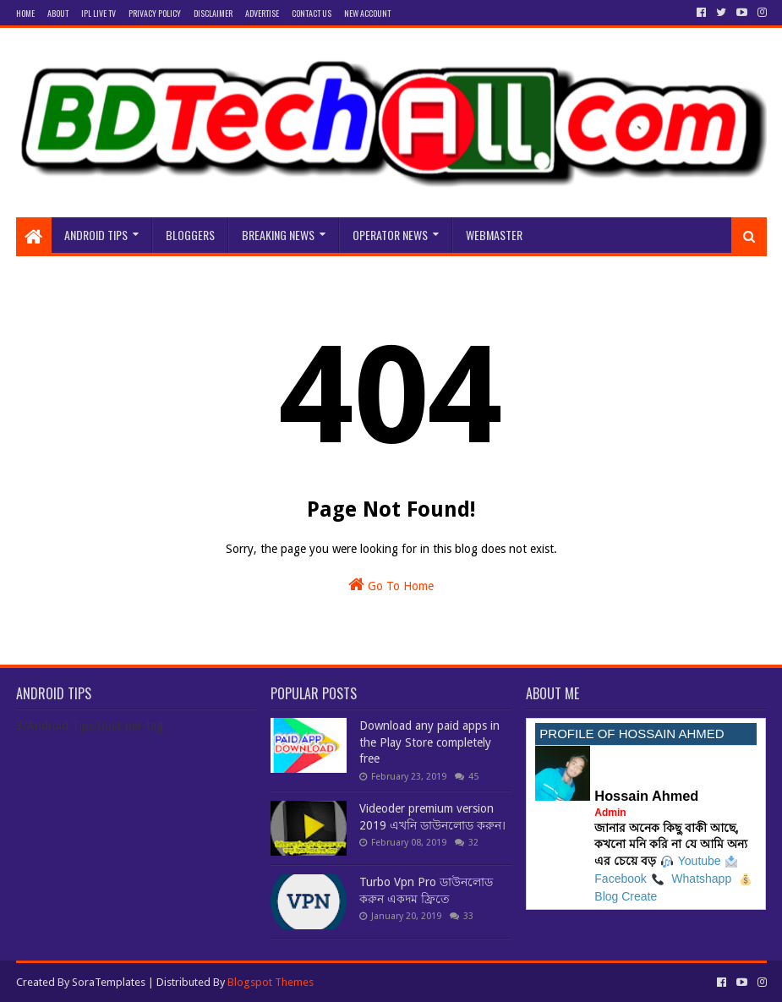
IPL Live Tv (98, 13)
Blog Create (625, 896)
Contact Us (311, 13)
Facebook (620, 878)
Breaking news (278, 235)
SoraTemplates (108, 982)
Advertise (262, 13)
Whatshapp (701, 878)
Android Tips (96, 235)
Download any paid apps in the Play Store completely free (429, 742)
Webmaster (494, 235)
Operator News (390, 235)
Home (25, 13)
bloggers (190, 235)
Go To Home (391, 584)
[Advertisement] (391, 162)
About (57, 13)
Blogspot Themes (270, 982)
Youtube (699, 861)
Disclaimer (213, 13)
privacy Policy (155, 13)
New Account (367, 13)
